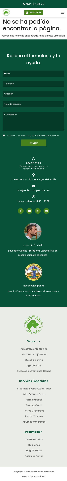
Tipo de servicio (12, 103)
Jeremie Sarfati (33, 245)
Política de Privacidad (33, 476)
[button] (60, 12)
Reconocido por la (33, 285)
